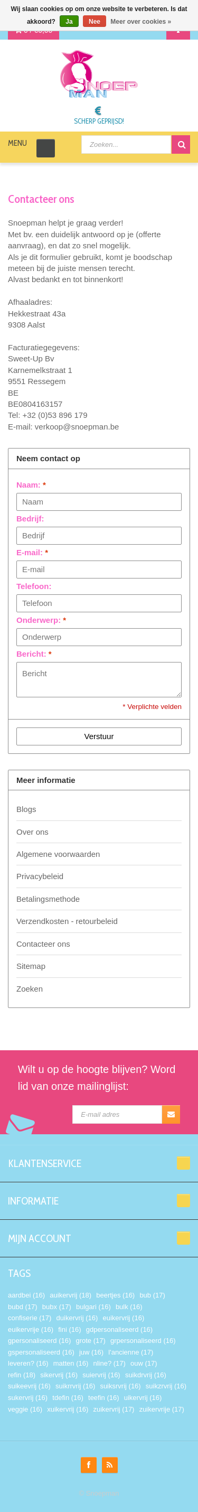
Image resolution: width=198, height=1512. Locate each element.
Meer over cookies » (140, 21)
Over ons (32, 831)
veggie (25, 1409)
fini (69, 1329)
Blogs (26, 809)
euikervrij (123, 1318)
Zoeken (29, 988)
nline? (109, 1363)
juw (91, 1352)
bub (152, 1295)
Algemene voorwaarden (58, 854)
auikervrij (70, 1295)
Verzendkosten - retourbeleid (67, 921)
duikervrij (77, 1318)
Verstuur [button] (99, 736)
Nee (94, 21)
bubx (56, 1307)
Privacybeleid (39, 876)
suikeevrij (29, 1386)
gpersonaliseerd (39, 1341)
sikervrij (59, 1375)
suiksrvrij (120, 1386)
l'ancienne (130, 1352)
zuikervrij (113, 1409)
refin (21, 1375)
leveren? (28, 1363)
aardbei (26, 1295)
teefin (103, 1398)
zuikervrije (161, 1409)
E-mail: (32, 552)
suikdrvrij (145, 1375)
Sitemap (30, 966)
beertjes (115, 1295)
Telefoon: (33, 586)
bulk (129, 1307)
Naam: (31, 484)
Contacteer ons (43, 943)
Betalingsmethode (48, 898)
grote (90, 1341)
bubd (22, 1307)
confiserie (29, 1318)
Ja (68, 21)
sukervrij (28, 1398)
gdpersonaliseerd (119, 1329)
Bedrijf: (30, 518)
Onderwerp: (41, 619)
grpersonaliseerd (143, 1341)
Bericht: (34, 653)
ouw (143, 1363)
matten (70, 1363)
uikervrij (143, 1398)
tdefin (67, 1398)
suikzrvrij (166, 1386)
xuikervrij (67, 1409)
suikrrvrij (75, 1386)
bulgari (93, 1307)
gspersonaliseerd (41, 1352)
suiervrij (101, 1375)
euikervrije (30, 1329)
